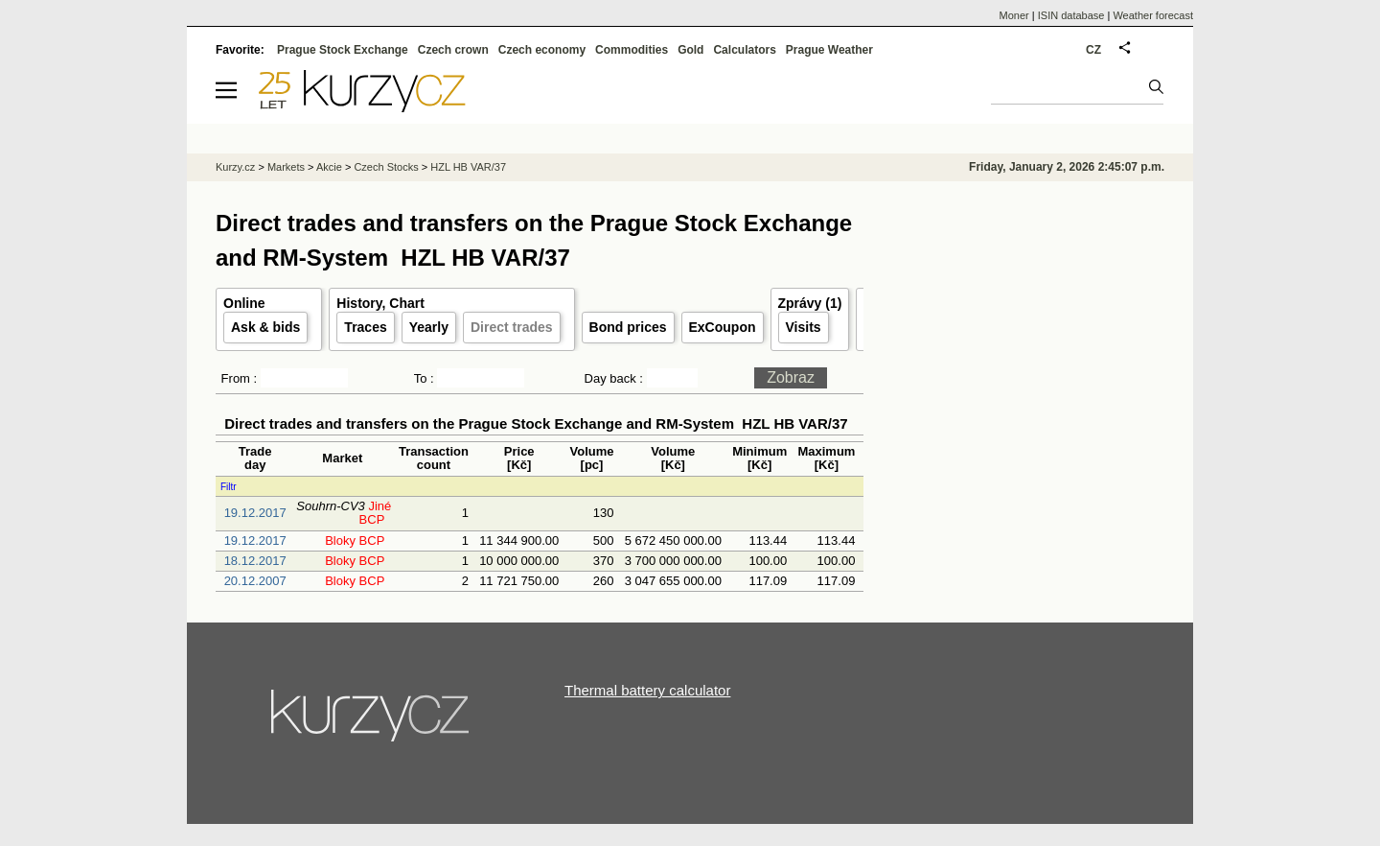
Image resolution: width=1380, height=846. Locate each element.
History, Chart (380, 303)
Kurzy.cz (235, 167)
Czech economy (542, 50)
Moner (1014, 15)
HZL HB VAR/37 (468, 167)
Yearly (428, 327)
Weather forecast (1153, 15)
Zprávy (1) (810, 303)
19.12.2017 (255, 512)
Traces (365, 327)
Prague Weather (829, 50)
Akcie (329, 167)
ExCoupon (722, 327)
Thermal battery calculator (647, 690)
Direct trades (512, 327)
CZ (1093, 50)
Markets (286, 167)
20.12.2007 (255, 581)
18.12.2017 (255, 560)
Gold (690, 50)
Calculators (744, 50)
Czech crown (453, 50)
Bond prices (628, 327)
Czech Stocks (386, 167)
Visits (803, 327)
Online (244, 303)
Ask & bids (265, 327)
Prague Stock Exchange (342, 50)
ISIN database (1071, 15)
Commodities (631, 50)
